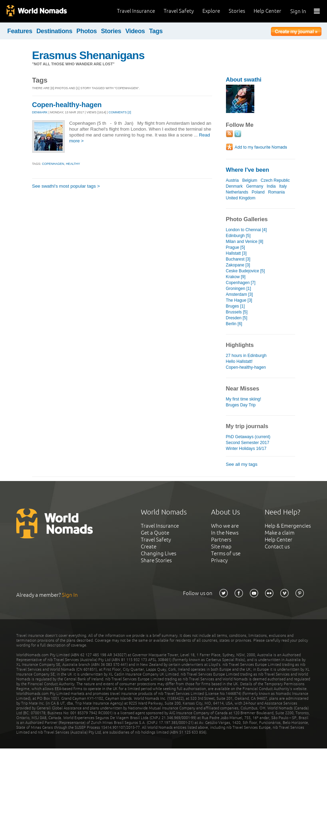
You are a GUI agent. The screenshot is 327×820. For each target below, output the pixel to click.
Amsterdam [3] (239, 294)
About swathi (244, 79)
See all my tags (241, 464)
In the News (224, 533)
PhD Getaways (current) (248, 436)
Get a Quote (155, 533)
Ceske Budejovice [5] (245, 270)
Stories (237, 11)
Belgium (249, 180)
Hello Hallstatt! (239, 361)
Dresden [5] (236, 317)
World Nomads (36, 11)
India (271, 186)
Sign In (298, 11)
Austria (232, 180)
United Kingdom (241, 198)
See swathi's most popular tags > (66, 186)
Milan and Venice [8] (244, 241)
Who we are (225, 526)
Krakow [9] (236, 276)
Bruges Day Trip (241, 405)
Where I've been (247, 170)
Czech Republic (275, 180)
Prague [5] (235, 247)
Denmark (234, 186)
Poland (258, 192)
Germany (254, 186)
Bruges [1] (235, 306)
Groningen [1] (238, 288)
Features (19, 31)
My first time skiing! (243, 399)
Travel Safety (179, 11)
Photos (86, 31)
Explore (211, 11)
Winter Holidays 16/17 (246, 448)
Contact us (277, 546)
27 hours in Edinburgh (246, 355)
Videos (135, 31)
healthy (73, 164)
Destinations (54, 31)
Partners (221, 540)
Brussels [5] (237, 312)
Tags (156, 31)
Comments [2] (120, 112)
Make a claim (279, 533)
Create (148, 546)
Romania (276, 192)
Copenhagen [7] (241, 282)
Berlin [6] (234, 323)
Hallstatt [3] (236, 253)
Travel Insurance (136, 11)
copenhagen (53, 164)
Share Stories (156, 560)
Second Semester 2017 (248, 442)
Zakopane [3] (238, 265)
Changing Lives (158, 553)
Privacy (219, 560)
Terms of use (225, 553)
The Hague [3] (239, 300)
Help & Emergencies (288, 526)
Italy (283, 186)
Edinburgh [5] (238, 235)
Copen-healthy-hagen (67, 105)
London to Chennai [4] (246, 229)
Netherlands (237, 192)
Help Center (267, 11)
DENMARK (40, 112)
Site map (221, 546)
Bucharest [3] (238, 259)
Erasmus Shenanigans (88, 55)
